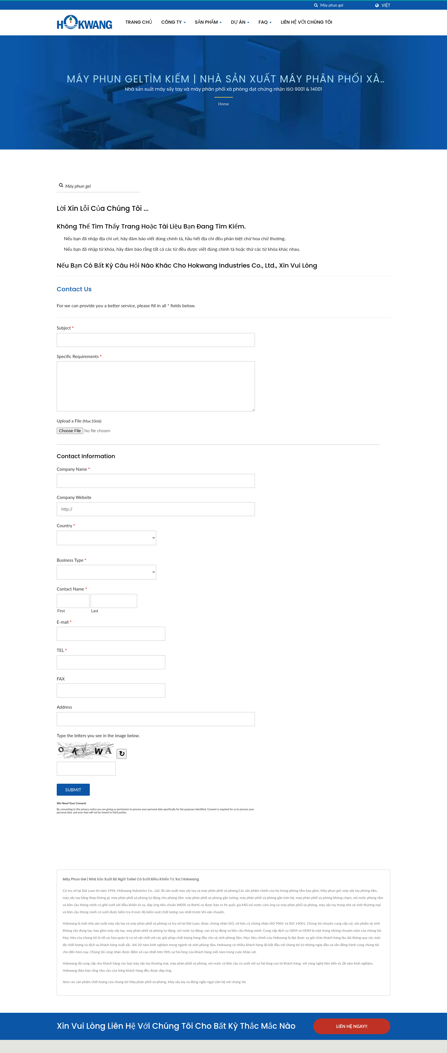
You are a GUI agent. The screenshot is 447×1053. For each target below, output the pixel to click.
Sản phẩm (208, 22)
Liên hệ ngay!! (351, 1026)
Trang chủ (138, 22)
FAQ (265, 22)
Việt (385, 5)
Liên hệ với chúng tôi (306, 22)
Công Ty (173, 22)
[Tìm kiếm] (316, 5)
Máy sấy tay (176, 982)
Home (223, 103)
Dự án (240, 22)
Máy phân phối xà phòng (147, 982)
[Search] (345, 5)
